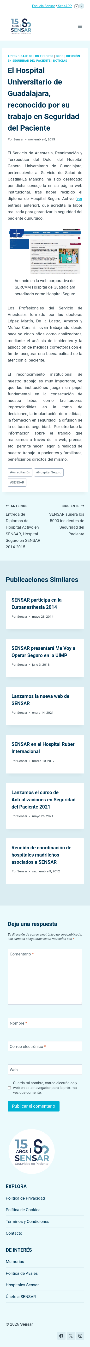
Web (14, 1069)
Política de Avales (22, 1273)
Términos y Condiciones (27, 1221)
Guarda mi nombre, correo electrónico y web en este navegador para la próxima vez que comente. (45, 1088)
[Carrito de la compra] (79, 6)
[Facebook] (61, 1336)
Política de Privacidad (25, 1198)
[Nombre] (45, 1023)
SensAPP (64, 6)
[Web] (45, 1069)
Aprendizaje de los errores (30, 56)
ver (79, 198)
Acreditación (20, 472)
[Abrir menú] (79, 26)
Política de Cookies (23, 1209)
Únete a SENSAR (21, 1296)
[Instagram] (80, 1336)
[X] (71, 1336)
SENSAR (17, 482)
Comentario (22, 954)
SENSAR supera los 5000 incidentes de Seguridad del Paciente (66, 519)
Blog (60, 56)
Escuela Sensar (43, 6)
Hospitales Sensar (22, 1284)
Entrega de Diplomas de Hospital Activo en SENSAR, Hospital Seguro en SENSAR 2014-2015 (23, 525)
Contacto (14, 1233)
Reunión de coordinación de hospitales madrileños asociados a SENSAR (42, 855)
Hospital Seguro (48, 472)
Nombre (18, 1023)
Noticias (60, 60)
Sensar (18, 139)
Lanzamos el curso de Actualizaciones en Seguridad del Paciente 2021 (44, 800)
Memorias (15, 1261)
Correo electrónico (28, 1046)
